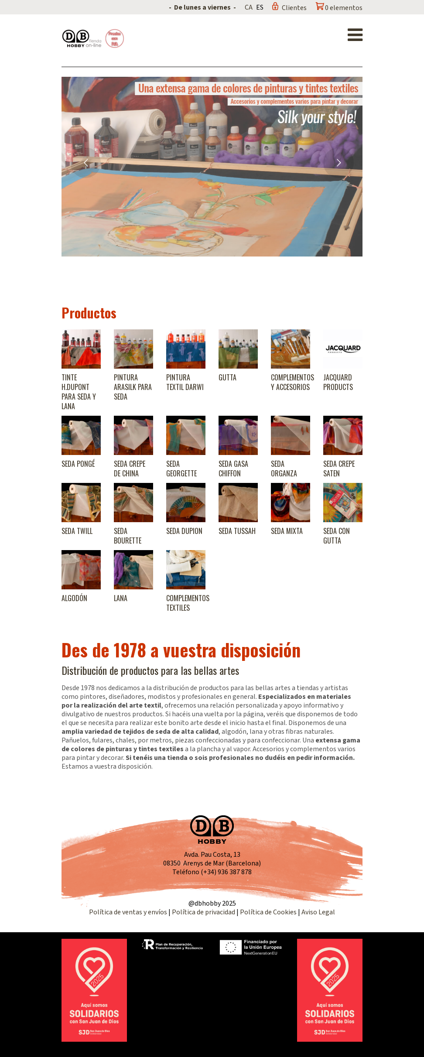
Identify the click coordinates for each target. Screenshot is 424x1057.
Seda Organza (284, 468)
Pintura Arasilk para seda (133, 387)
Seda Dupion (184, 531)
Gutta (227, 377)
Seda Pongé (78, 463)
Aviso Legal (318, 912)
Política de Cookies (268, 912)
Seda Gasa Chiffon (233, 468)
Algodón (74, 598)
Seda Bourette (127, 536)
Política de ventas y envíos (128, 912)
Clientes (294, 8)
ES (259, 7)
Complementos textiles (187, 603)
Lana (120, 598)
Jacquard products (338, 382)
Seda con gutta (336, 536)
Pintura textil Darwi (185, 382)
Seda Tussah (237, 531)
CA (249, 7)
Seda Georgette (181, 468)
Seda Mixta (287, 531)
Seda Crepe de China (129, 468)
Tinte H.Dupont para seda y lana (79, 391)
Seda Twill (77, 531)
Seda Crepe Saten (339, 468)
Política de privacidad (204, 912)
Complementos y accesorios (292, 382)
